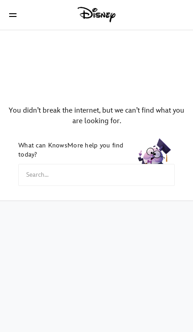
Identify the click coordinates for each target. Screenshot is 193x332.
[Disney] (96, 14)
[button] (13, 15)
